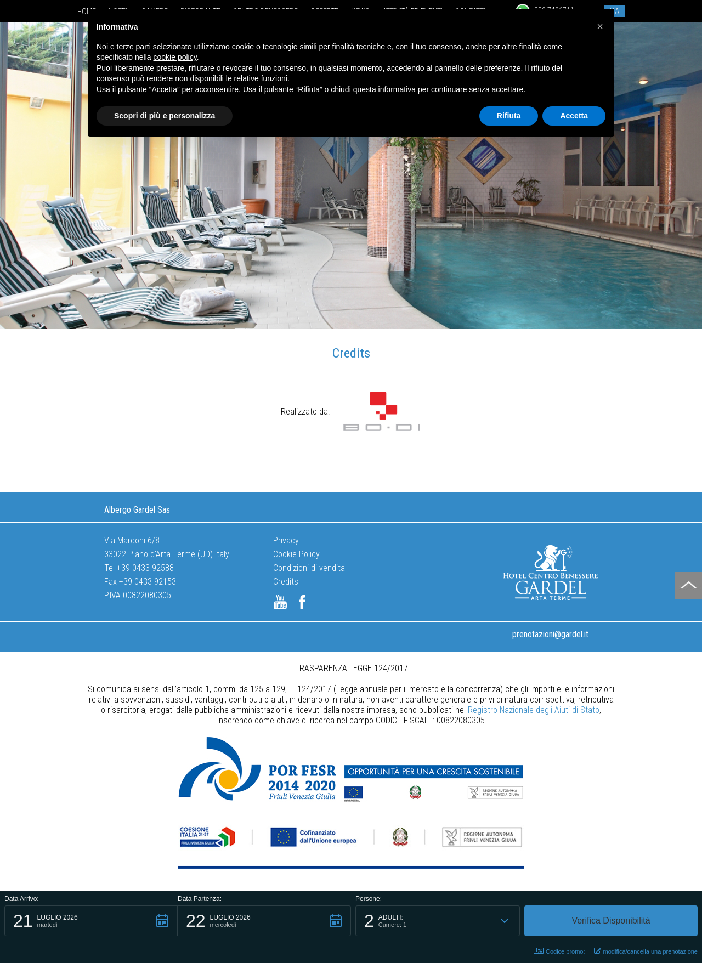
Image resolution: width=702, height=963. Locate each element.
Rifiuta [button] (509, 115)
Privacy (286, 540)
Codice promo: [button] (559, 951)
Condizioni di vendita (309, 568)
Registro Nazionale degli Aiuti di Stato (533, 710)
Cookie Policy (296, 554)
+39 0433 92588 (145, 568)
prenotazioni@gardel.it (550, 634)
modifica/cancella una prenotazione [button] (646, 951)
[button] (91, 920)
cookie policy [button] (175, 57)
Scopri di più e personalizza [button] (164, 115)
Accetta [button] (574, 115)
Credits (285, 581)
